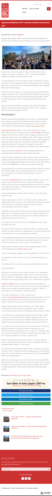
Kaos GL (20, 35)
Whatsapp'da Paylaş (26, 403)
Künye (24, 12)
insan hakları (14, 375)
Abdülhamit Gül (15, 180)
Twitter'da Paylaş (26, 395)
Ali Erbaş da (18, 151)
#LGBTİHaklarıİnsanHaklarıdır (17, 297)
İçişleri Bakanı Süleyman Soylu (10, 130)
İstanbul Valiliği (35, 132)
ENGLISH (24, 8)
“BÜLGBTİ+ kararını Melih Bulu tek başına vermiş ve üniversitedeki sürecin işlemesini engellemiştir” (27, 437)
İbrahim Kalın (22, 249)
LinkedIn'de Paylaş (26, 399)
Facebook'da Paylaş (26, 391)
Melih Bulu (14, 164)
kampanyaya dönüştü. (38, 126)
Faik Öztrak (32, 222)
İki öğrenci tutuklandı (7, 284)
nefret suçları (22, 375)
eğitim (29, 375)
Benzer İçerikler (8, 411)
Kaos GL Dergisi (34, 8)
